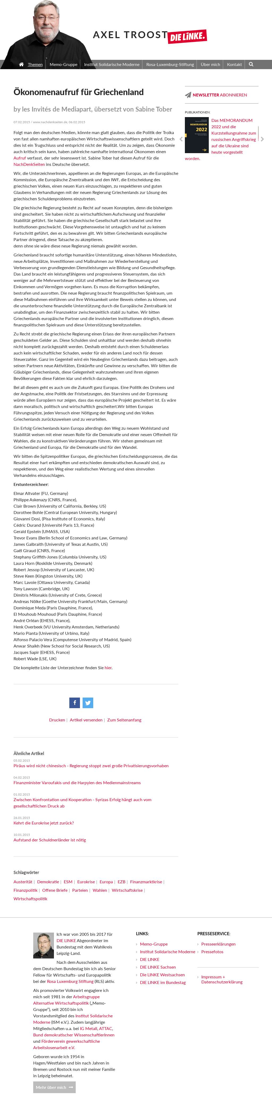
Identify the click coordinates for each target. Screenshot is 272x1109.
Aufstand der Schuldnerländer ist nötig (50, 839)
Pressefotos (212, 951)
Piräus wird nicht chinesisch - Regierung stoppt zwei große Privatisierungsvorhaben (91, 765)
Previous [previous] (181, 139)
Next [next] (262, 139)
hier (108, 667)
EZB (121, 881)
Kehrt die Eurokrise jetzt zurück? (44, 822)
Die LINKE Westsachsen (162, 974)
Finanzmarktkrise (146, 881)
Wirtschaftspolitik (30, 898)
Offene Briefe (54, 890)
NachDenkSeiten (29, 164)
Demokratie (48, 881)
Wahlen (100, 890)
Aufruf (20, 157)
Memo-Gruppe (154, 943)
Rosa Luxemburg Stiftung (70, 981)
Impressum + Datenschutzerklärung (222, 979)
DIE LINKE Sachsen (158, 966)
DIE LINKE (66, 940)
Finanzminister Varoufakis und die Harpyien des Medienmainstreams (77, 782)
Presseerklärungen (218, 943)
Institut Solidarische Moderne (167, 951)
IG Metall (88, 1028)
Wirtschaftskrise (127, 890)
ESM (68, 881)
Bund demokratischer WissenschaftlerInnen (73, 1034)
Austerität (23, 881)
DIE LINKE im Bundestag (163, 982)
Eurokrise (86, 881)
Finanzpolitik (25, 890)
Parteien (80, 890)
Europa (106, 881)
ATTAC (105, 1028)
